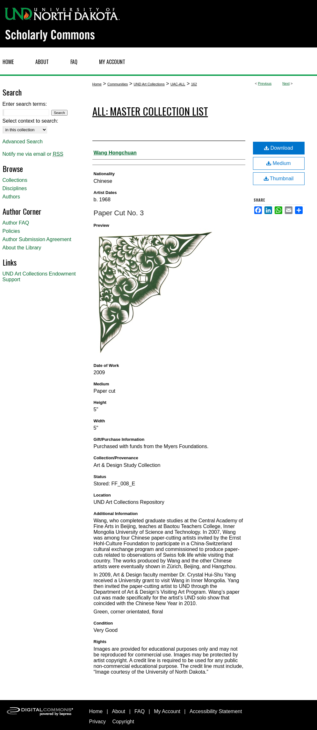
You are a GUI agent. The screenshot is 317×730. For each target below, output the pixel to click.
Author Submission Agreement (37, 239)
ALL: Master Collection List (150, 111)
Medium (278, 163)
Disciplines (15, 188)
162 (194, 84)
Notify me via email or (33, 154)
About (118, 711)
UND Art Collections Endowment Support (39, 276)
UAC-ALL (177, 84)
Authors (11, 196)
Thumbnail (279, 178)
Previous (265, 83)
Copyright (123, 721)
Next (286, 83)
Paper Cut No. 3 (119, 213)
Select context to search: (30, 121)
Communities (117, 84)
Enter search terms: (25, 104)
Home (97, 84)
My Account (167, 711)
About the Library (22, 247)
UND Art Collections (149, 84)
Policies (11, 231)
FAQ (139, 711)
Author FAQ (16, 222)
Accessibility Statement (216, 711)
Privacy (97, 721)
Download (278, 148)
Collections (15, 180)
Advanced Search (23, 141)
